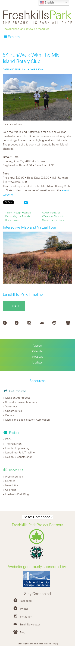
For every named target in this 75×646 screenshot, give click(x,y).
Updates (37, 362)
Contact (10, 480)
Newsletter (11, 485)
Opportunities (13, 410)
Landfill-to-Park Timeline (23, 294)
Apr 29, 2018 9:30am (23, 69)
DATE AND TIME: (12, 69)
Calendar (37, 351)
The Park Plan (13, 443)
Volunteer (11, 406)
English (47, 3)
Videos (37, 345)
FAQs (8, 439)
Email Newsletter (30, 624)
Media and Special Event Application (27, 419)
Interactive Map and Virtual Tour (29, 227)
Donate (14, 306)
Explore (14, 37)
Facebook (26, 600)
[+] (56, 643)
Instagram (26, 616)
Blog (23, 632)
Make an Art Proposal (18, 397)
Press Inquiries (14, 476)
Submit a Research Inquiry (21, 402)
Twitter (24, 608)
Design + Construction (19, 456)
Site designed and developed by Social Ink (36, 643)
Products (37, 357)
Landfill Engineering (17, 448)
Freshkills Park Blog (17, 494)
